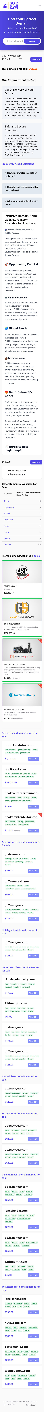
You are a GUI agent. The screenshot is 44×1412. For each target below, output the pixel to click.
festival (20, 886)
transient (17, 987)
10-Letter (7, 544)
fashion (26, 1303)
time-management (23, 1218)
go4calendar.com (16, 1187)
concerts (15, 753)
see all (37, 555)
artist (26, 825)
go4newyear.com (16, 1027)
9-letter (30, 1011)
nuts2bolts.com (15, 1323)
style (14, 1306)
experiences (27, 801)
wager (25, 1354)
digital (22, 1191)
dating (13, 1375)
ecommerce (18, 1303)
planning (29, 1191)
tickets (35, 750)
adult (7, 1375)
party (22, 1035)
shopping (8, 1303)
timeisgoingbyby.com (20, 979)
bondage (32, 1375)
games (7, 1354)
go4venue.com (15, 854)
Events (6, 501)
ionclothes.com (15, 1299)
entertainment (10, 750)
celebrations (24, 859)
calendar (22, 913)
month (7, 1011)
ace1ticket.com (15, 769)
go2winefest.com (17, 881)
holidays (25, 910)
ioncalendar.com (16, 1210)
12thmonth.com (16, 1003)
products (8, 1327)
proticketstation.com (19, 745)
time (6, 984)
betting (26, 1351)
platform (8, 1245)
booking (27, 774)
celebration (32, 1032)
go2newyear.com (16, 474)
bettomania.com (16, 1347)
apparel (34, 1303)
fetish (7, 1378)
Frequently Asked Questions (18, 163)
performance (29, 822)
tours (7, 801)
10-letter (30, 777)
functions (29, 862)
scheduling (16, 1011)
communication (31, 1242)
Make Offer (36, 59)
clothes (7, 1306)
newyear (15, 1035)
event (27, 886)
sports (20, 750)
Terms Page (30, 1405)
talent (14, 825)
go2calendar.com (16, 1238)
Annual (6, 526)
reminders (8, 1221)
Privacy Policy (31, 1401)
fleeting (31, 984)
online (7, 774)
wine (17, 889)
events (7, 753)
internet (14, 1191)
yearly (24, 1011)
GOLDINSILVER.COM (12, 624)
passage (23, 984)
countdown (34, 910)
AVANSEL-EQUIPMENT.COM (14, 664)
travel (19, 798)
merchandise (33, 1327)
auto (19, 1330)
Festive (6, 532)
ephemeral (26, 987)
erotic (19, 1378)
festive (14, 913)
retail (20, 1306)
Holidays (7, 513)
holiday (7, 1035)
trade (15, 1327)
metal (7, 1330)
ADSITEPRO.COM (10, 586)
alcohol (32, 889)
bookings (27, 750)
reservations (9, 862)
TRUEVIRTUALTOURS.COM (14, 709)
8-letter (7, 865)
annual (7, 913)
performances (25, 753)
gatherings (19, 862)
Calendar (7, 538)
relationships (22, 1375)
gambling (34, 1351)
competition (16, 1354)
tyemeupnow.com (17, 1371)
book (20, 825)
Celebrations (9, 507)
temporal (8, 987)
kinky (13, 1378)
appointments (10, 1218)
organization (9, 1194)
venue (33, 859)
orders (14, 1330)
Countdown (8, 520)
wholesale (23, 1327)
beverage (25, 889)
